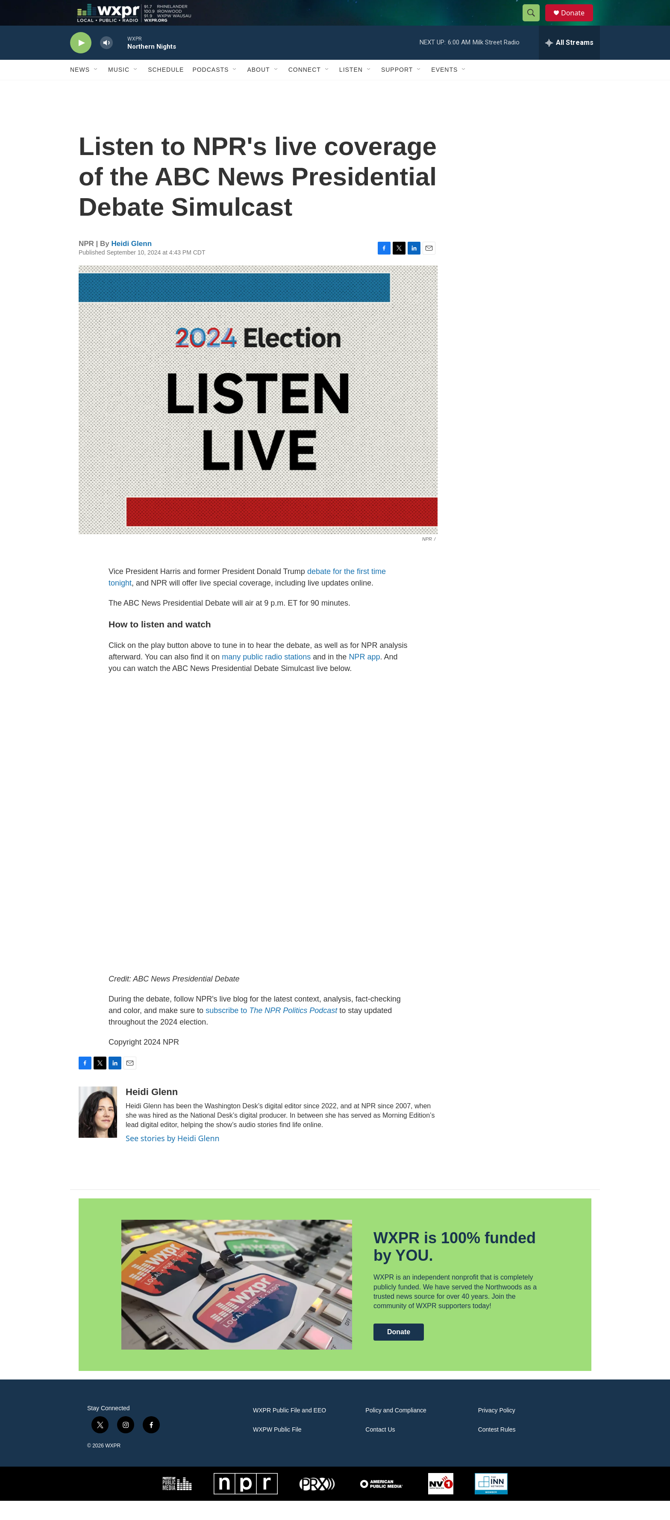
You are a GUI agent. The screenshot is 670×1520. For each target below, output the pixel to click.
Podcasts (210, 88)
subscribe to (271, 1029)
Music (118, 88)
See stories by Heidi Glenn (173, 1157)
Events (444, 88)
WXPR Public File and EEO (289, 1429)
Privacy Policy (496, 1429)
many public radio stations (266, 676)
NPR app (364, 676)
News (80, 88)
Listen (351, 88)
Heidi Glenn (132, 263)
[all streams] (569, 62)
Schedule (166, 88)
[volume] (106, 62)
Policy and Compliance (395, 1429)
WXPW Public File (277, 1449)
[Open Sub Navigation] (96, 88)
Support (397, 88)
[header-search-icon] (535, 22)
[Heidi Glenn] (98, 1131)
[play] (81, 62)
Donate (578, 22)
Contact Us (380, 1449)
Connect (304, 88)
